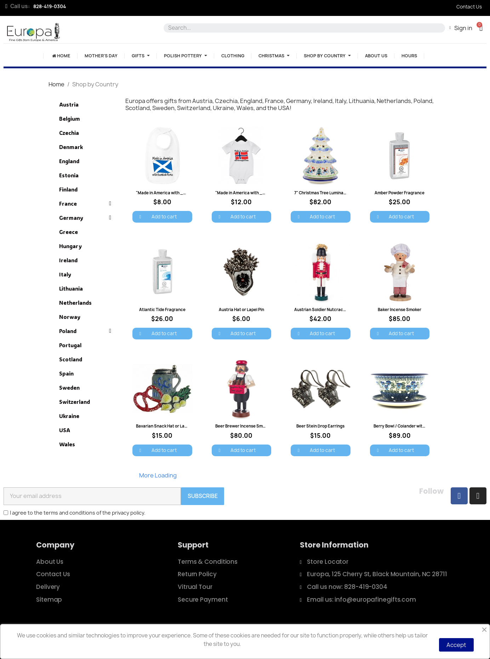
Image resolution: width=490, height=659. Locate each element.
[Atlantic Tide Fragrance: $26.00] (162, 291)
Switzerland (74, 401)
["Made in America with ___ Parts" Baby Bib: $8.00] (162, 174)
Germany (85, 217)
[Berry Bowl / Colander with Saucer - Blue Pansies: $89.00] (399, 408)
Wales (67, 444)
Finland (68, 189)
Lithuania (71, 288)
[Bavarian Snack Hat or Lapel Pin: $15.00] (162, 408)
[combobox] (303, 28)
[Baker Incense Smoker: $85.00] (399, 291)
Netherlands (75, 302)
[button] (481, 27)
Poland (85, 331)
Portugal (70, 345)
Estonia (69, 175)
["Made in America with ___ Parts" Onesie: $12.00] (241, 174)
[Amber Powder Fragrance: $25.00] (399, 174)
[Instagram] (477, 495)
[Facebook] (459, 495)
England (69, 161)
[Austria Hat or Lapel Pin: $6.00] (241, 291)
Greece (68, 231)
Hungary (70, 246)
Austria (69, 104)
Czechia (69, 132)
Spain (66, 373)
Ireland (68, 260)
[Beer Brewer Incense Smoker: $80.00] (241, 408)
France (85, 203)
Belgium (69, 118)
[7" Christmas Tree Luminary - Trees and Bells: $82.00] (320, 174)
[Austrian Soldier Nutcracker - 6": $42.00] (320, 291)
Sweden (69, 387)
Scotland (70, 359)
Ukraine (69, 415)
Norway (69, 316)
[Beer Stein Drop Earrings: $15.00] (320, 408)
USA (64, 430)
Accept (456, 645)
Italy (65, 274)
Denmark (71, 146)
